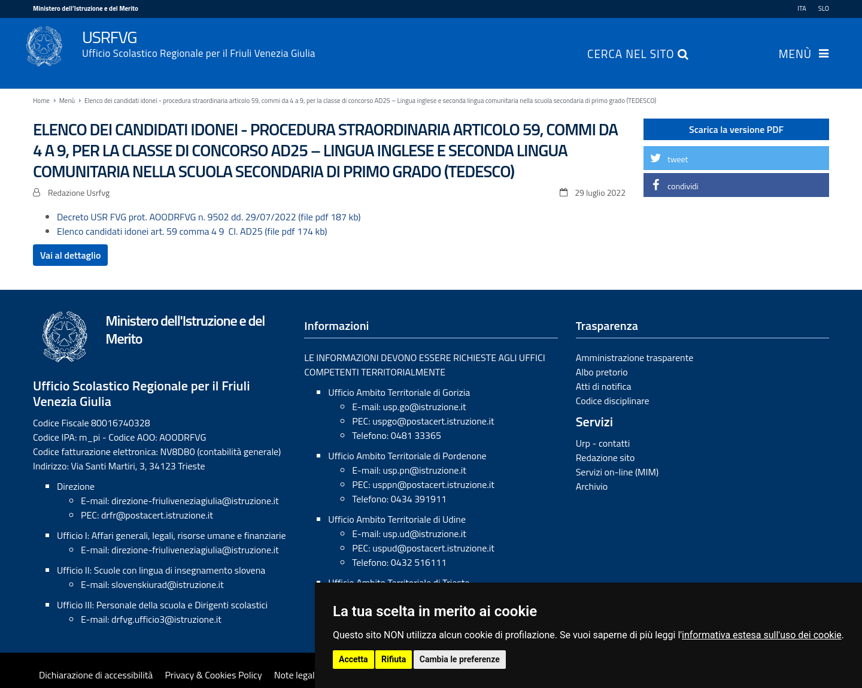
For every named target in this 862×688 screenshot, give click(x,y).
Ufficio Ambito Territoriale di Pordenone (407, 455)
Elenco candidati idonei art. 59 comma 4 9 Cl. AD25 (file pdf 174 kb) (192, 231)
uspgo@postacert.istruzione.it (433, 421)
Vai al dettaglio (70, 255)
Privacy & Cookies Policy (213, 675)
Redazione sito (605, 457)
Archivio (592, 486)
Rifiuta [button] (393, 659)
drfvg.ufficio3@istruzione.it (166, 619)
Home (41, 100)
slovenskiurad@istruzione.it (167, 584)
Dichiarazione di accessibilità (96, 675)
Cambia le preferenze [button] (460, 659)
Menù (795, 55)
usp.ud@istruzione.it (424, 533)
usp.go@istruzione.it (424, 406)
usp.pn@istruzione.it (424, 470)
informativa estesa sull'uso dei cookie (762, 635)
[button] (736, 158)
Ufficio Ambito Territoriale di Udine (397, 519)
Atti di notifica (604, 386)
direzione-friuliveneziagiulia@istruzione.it (194, 500)
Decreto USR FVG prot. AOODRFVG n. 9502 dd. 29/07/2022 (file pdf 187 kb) (209, 217)
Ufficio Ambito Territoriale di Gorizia (399, 392)
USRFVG (455, 42)
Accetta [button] (353, 659)
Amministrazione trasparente (635, 357)
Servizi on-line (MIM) (617, 472)
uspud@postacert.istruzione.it (433, 548)
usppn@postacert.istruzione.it (433, 484)
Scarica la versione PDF (736, 129)
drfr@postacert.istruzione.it (157, 515)
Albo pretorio (602, 372)
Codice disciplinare (612, 400)
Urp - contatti (603, 443)
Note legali (295, 675)
